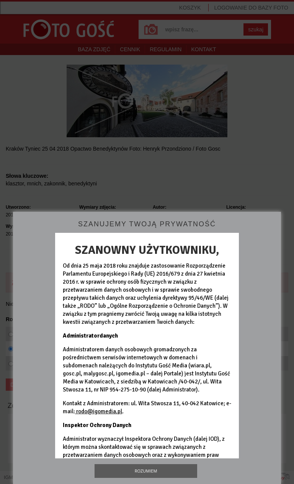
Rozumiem (146, 471)
